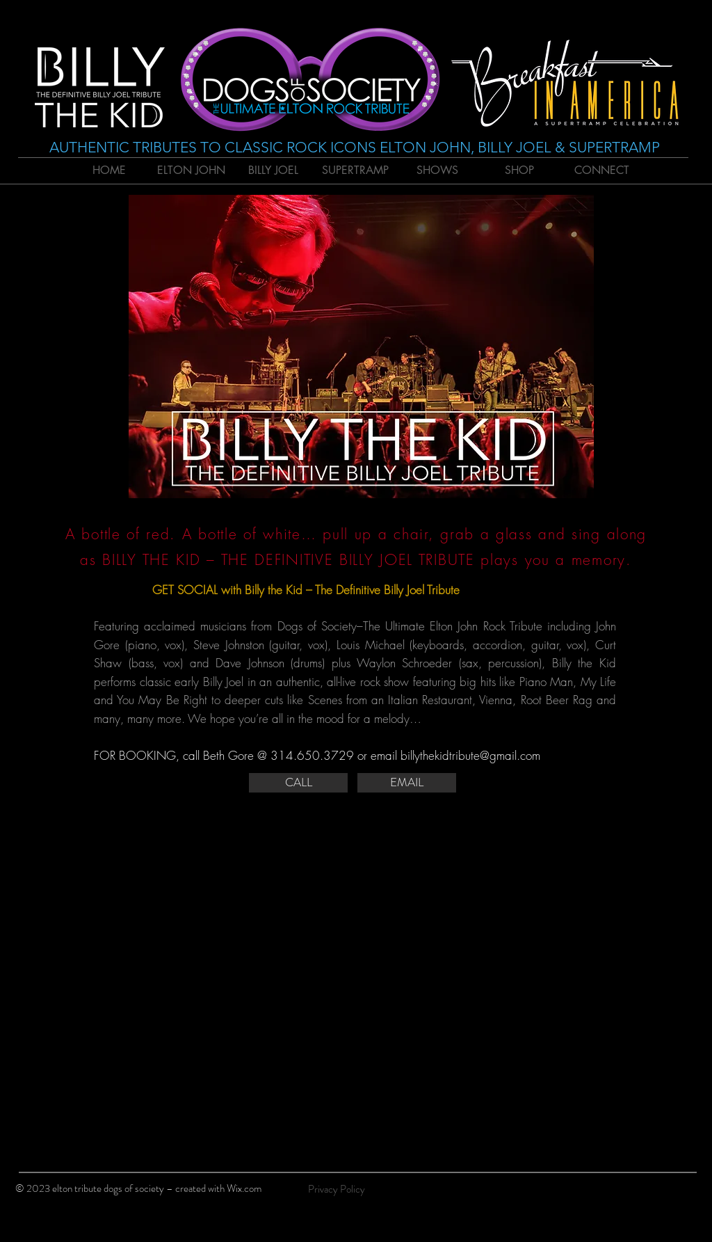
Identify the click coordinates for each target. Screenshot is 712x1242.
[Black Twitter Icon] (660, 1191)
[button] (361, 346)
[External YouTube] (355, 961)
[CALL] (298, 783)
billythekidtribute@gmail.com (470, 755)
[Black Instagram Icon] (684, 1191)
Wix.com (244, 1188)
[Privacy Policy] (336, 1189)
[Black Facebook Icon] (636, 1191)
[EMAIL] (406, 783)
